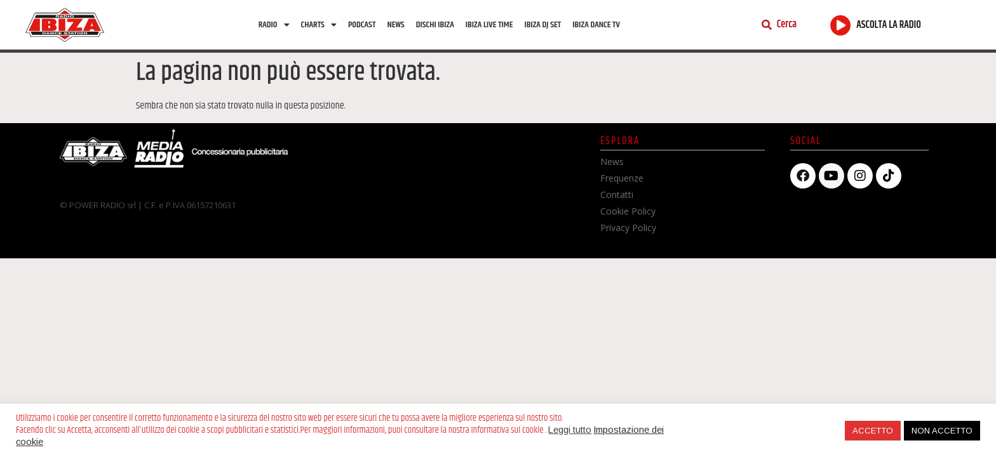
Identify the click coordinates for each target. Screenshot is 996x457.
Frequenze (621, 178)
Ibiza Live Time (489, 25)
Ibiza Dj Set (542, 25)
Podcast (361, 25)
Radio (274, 25)
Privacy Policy (628, 228)
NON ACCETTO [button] (942, 430)
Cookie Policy (628, 211)
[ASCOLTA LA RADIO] (840, 25)
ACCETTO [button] (872, 430)
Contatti (616, 195)
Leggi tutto (569, 430)
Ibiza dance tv (596, 25)
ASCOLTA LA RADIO (888, 25)
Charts (319, 25)
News (395, 25)
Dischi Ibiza (435, 25)
